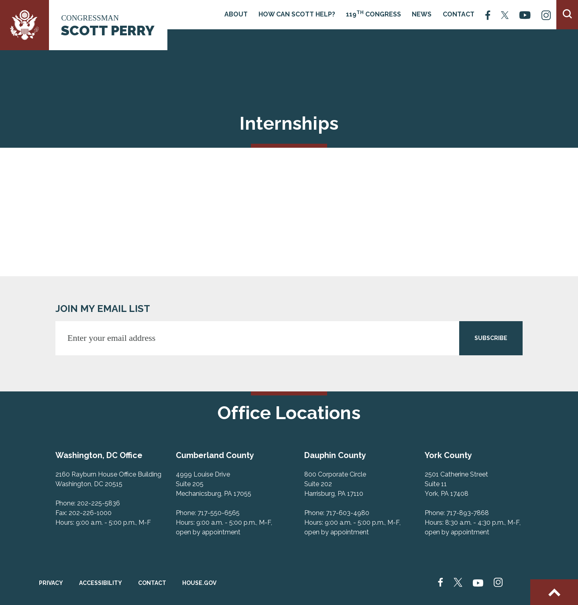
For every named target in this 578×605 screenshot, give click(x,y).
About (236, 14)
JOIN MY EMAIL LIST (102, 308)
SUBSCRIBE (490, 338)
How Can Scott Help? (296, 14)
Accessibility (100, 583)
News (421, 14)
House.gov (199, 583)
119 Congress (373, 14)
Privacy (51, 583)
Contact (458, 14)
